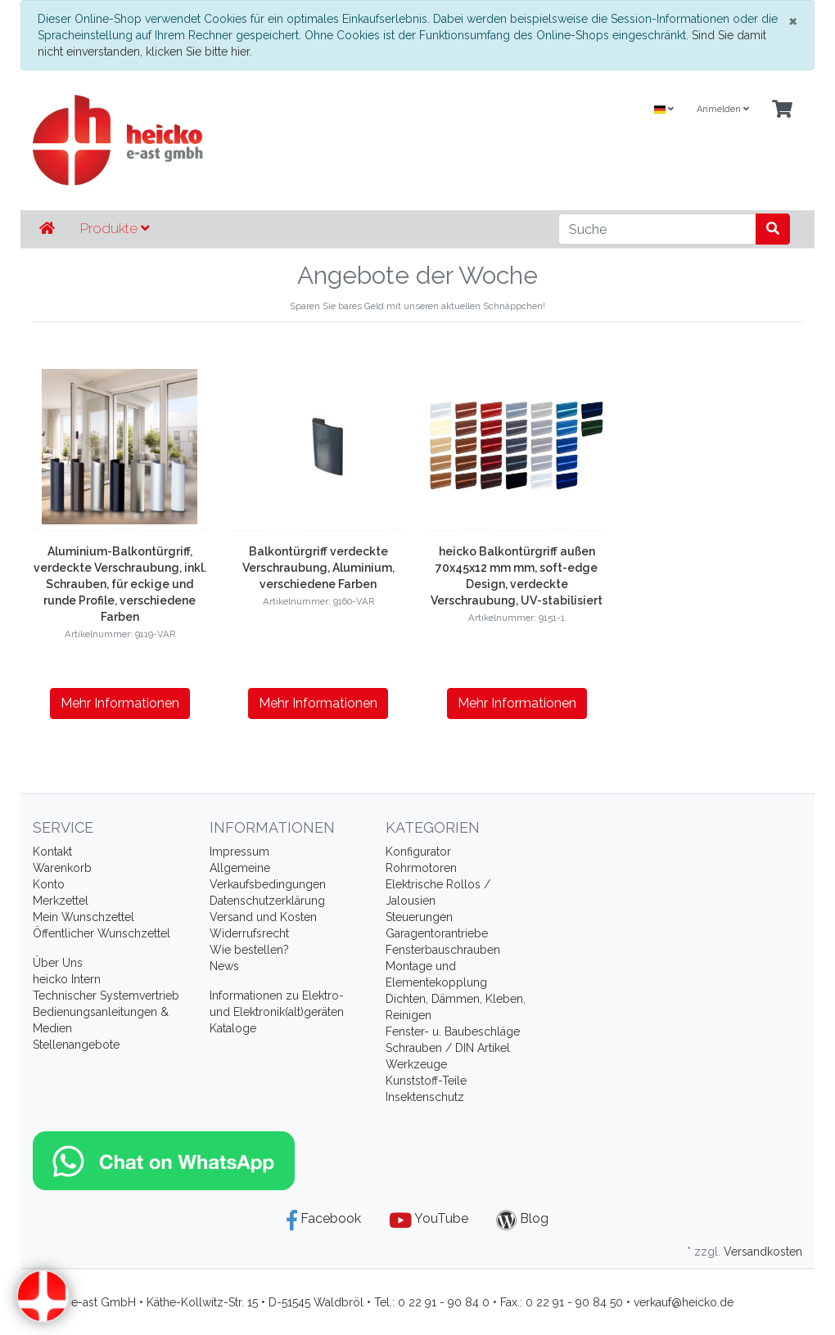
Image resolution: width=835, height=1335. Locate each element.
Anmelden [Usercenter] (723, 109)
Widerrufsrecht (249, 933)
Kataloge (233, 1028)
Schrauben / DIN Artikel (448, 1047)
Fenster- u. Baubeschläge (453, 1031)
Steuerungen (419, 917)
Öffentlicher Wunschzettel (101, 933)
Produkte (114, 228)
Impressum (239, 851)
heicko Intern (67, 979)
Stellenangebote (76, 1044)
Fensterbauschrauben (443, 949)
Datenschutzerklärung (267, 900)
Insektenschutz (425, 1097)
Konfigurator (418, 851)
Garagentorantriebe (437, 933)
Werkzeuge (416, 1064)
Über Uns (58, 962)
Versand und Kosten (263, 917)
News (224, 966)
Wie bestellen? (249, 949)
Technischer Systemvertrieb (106, 995)
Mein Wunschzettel (83, 917)
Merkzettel (60, 900)
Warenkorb (62, 867)
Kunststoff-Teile (426, 1080)
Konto (49, 884)
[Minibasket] (782, 110)
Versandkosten (763, 1251)
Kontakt (52, 851)
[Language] (664, 110)
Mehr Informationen (120, 703)
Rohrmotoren (421, 867)
